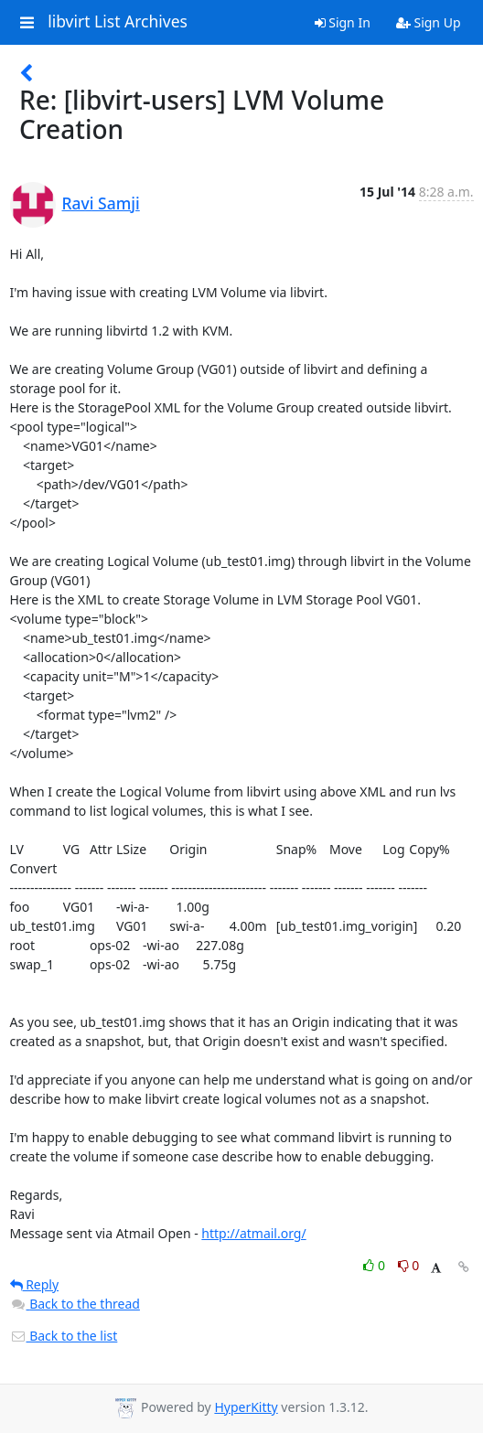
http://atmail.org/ (253, 1233)
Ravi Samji (101, 203)
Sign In (342, 22)
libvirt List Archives (118, 22)
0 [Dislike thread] (409, 1265)
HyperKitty (245, 1407)
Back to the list (64, 1335)
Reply (34, 1284)
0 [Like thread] (375, 1265)
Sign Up (428, 22)
